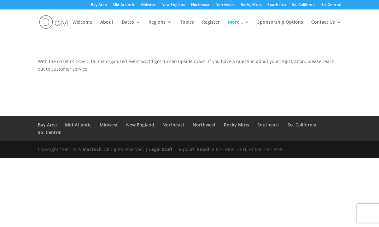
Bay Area (99, 5)
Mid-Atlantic (124, 5)
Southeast (276, 5)
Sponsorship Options (280, 22)
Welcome (82, 22)
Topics (187, 22)
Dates (128, 22)
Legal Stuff (160, 149)
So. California (304, 5)
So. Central (331, 5)
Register (211, 22)
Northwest (225, 5)
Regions (157, 22)
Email (203, 149)
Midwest (148, 5)
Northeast (200, 5)
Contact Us (323, 22)
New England (173, 5)
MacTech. (93, 149)
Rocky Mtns (251, 5)
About (107, 22)
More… (235, 22)
